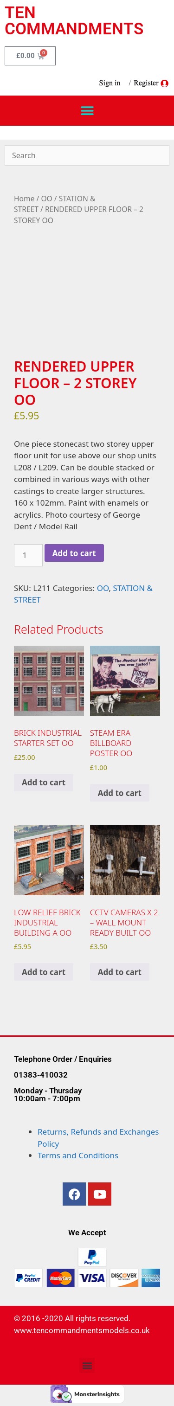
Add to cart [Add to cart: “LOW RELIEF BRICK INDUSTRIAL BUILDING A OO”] (43, 972)
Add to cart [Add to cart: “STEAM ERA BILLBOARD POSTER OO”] (120, 793)
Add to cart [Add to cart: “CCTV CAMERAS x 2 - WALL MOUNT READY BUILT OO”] (120, 972)
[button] (87, 110)
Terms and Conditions (78, 1155)
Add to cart (74, 553)
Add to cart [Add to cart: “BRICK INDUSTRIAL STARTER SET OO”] (43, 782)
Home (24, 198)
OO (46, 198)
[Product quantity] (28, 555)
